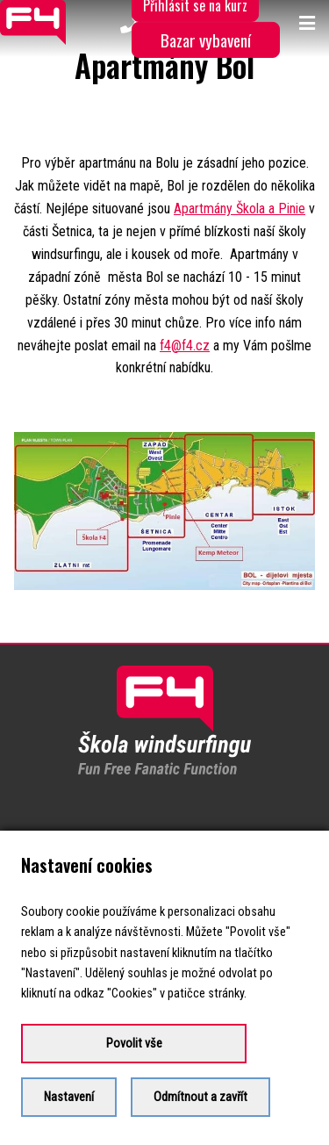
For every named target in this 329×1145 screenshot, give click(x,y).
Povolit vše (134, 1043)
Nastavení (69, 1097)
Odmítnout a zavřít (200, 1097)
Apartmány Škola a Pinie (239, 208)
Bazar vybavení (206, 40)
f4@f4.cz (185, 345)
